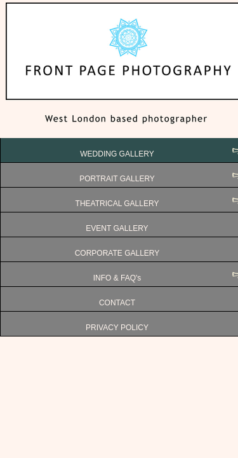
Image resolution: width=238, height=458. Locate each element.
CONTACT (117, 302)
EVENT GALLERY (117, 228)
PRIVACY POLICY (117, 327)
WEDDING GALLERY (117, 153)
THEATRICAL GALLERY (117, 203)
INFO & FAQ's (117, 278)
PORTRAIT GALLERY (117, 178)
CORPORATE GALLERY (117, 253)
